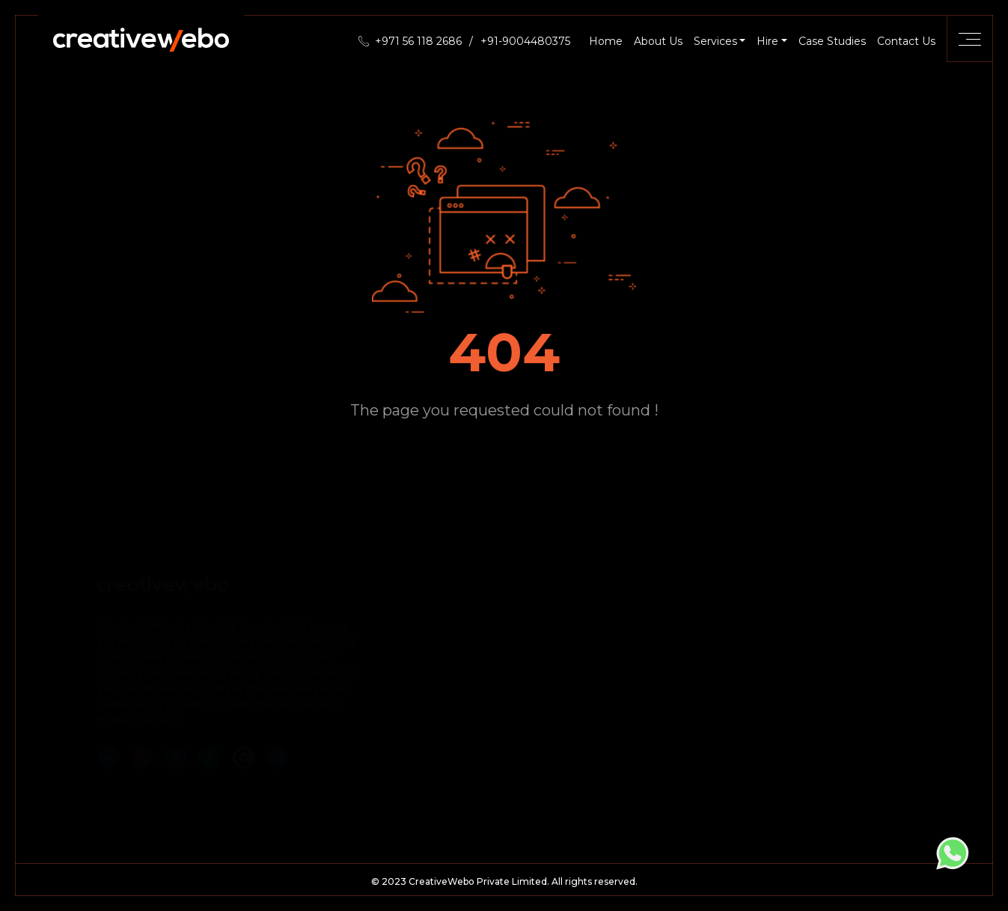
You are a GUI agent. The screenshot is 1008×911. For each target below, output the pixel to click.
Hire (767, 41)
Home (606, 41)
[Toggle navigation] (969, 39)
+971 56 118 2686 (418, 41)
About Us (658, 41)
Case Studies (832, 41)
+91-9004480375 (525, 41)
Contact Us (906, 41)
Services (715, 41)
